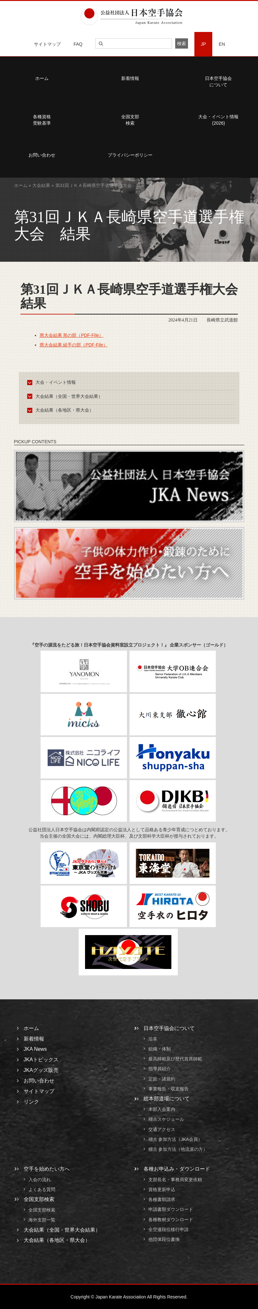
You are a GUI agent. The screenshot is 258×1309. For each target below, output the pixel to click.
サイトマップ (47, 44)
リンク (31, 1101)
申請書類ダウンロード (170, 1209)
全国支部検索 (130, 120)
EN (222, 44)
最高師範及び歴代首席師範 (175, 1058)
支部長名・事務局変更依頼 (175, 1179)
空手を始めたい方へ (47, 1169)
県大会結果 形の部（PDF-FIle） (72, 335)
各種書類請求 (161, 1199)
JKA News (35, 1049)
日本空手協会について (169, 1028)
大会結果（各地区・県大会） (61, 410)
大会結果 (41, 185)
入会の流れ (39, 1179)
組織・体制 (159, 1048)
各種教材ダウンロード (170, 1219)
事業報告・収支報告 (168, 1088)
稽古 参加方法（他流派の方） (180, 1149)
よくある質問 (41, 1189)
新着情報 (130, 78)
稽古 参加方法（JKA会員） (175, 1139)
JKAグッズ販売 (41, 1070)
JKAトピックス (41, 1059)
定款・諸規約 (161, 1078)
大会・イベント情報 (52, 382)
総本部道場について (167, 1098)
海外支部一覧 (41, 1220)
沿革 (152, 1039)
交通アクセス (161, 1129)
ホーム (20, 185)
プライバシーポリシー (130, 155)
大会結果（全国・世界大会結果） (66, 396)
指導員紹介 (159, 1069)
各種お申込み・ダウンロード (177, 1169)
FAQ (78, 44)
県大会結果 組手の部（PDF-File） (74, 344)
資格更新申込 (161, 1189)
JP (203, 44)
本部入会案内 (161, 1109)
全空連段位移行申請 (168, 1229)
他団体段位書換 (164, 1239)
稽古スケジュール (166, 1119)
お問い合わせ (39, 1080)
